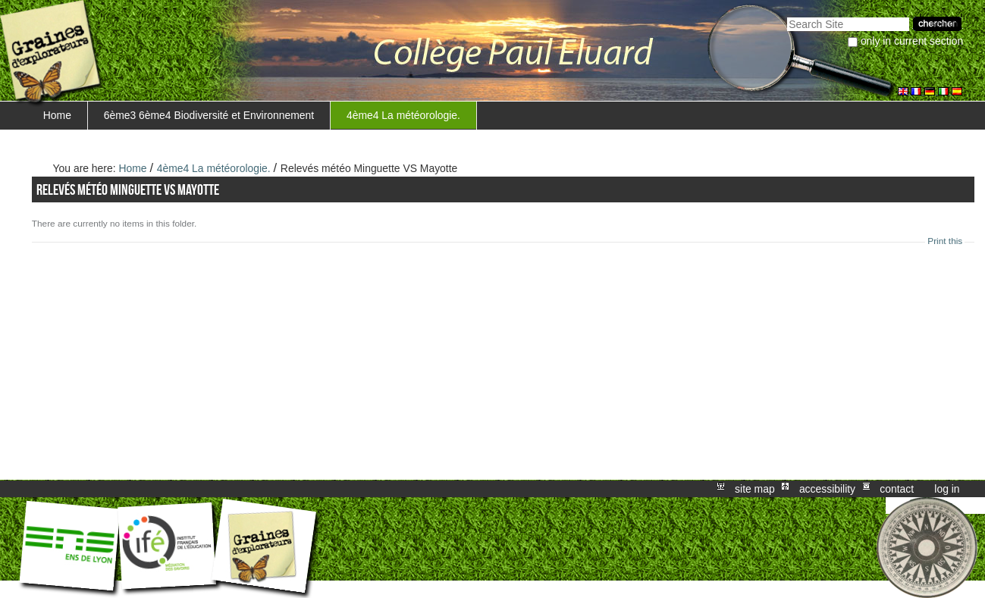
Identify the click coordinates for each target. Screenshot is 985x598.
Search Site (786, 15)
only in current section (912, 41)
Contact (897, 489)
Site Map (755, 489)
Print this (944, 241)
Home (57, 115)
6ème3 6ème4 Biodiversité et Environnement (209, 115)
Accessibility (827, 489)
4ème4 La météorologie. (403, 115)
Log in (946, 489)
